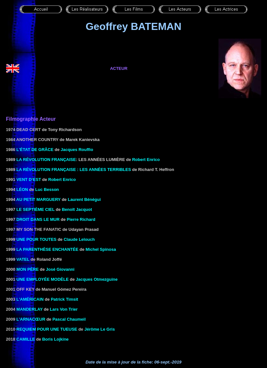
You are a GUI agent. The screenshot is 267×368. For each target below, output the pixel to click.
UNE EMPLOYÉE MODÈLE (42, 279)
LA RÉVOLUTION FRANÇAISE (46, 159)
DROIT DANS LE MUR (37, 219)
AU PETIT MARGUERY (38, 199)
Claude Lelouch (79, 239)
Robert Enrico (146, 159)
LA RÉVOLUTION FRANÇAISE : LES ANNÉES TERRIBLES (73, 169)
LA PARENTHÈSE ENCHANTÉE (47, 249)
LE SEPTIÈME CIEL (35, 209)
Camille (25, 339)
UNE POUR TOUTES (36, 239)
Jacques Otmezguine (97, 279)
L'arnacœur (30, 319)
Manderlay (29, 309)
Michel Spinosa (100, 249)
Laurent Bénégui (84, 199)
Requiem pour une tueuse (46, 329)
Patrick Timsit (64, 299)
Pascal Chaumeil (68, 319)
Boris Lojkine (55, 339)
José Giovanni (60, 269)
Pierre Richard (81, 219)
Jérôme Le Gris (100, 329)
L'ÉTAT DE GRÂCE (34, 149)
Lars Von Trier (63, 309)
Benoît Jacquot (77, 209)
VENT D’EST (28, 179)
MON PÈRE (27, 269)
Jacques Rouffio (77, 149)
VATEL (22, 259)
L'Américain (30, 299)
